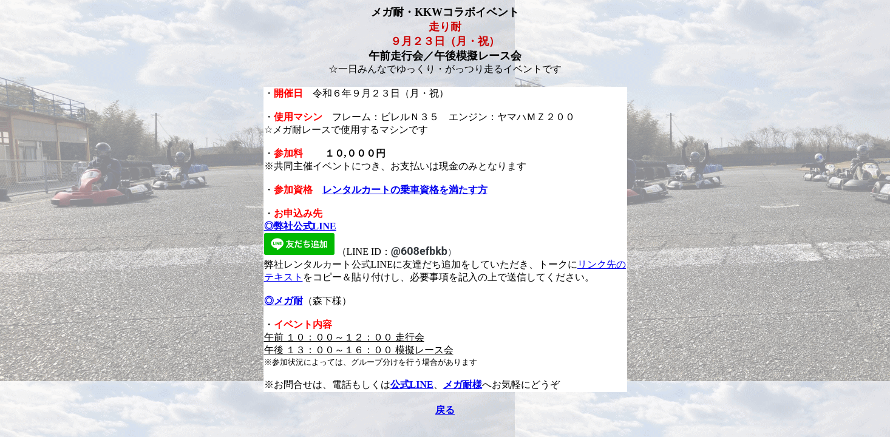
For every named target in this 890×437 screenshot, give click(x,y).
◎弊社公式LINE (300, 226)
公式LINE (411, 384)
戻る (445, 410)
